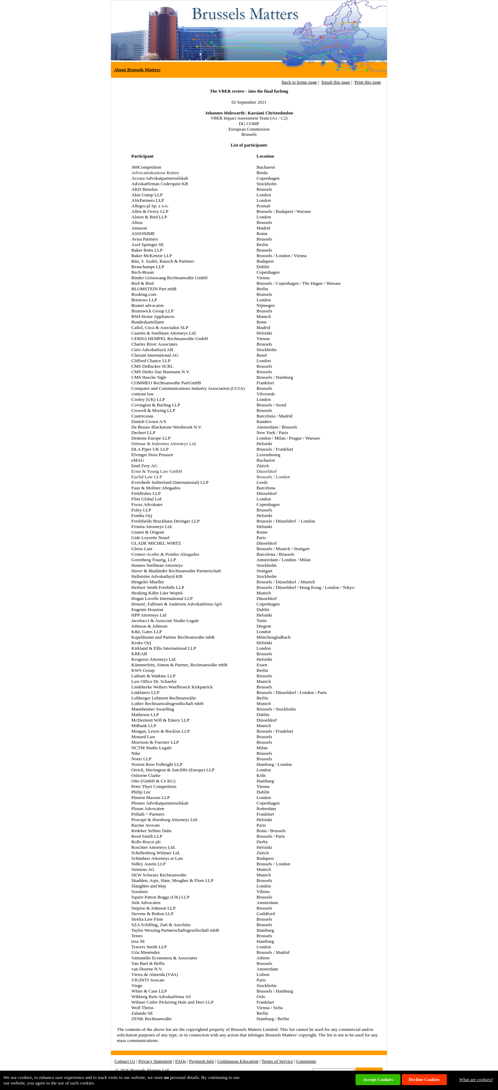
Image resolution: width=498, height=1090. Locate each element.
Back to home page (299, 82)
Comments (306, 1061)
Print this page (367, 82)
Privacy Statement (155, 1061)
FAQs (180, 1061)
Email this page (335, 82)
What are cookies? (476, 1079)
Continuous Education (237, 1061)
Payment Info (201, 1061)
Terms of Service (277, 1061)
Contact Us (124, 1061)
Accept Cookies (378, 1079)
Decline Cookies (424, 1079)
